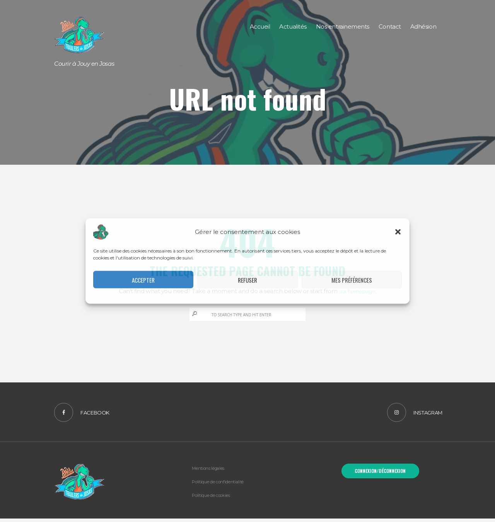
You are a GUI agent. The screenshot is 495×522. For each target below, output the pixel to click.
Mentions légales (212, 471)
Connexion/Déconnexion (380, 475)
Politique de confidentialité (224, 485)
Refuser (247, 279)
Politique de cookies (216, 498)
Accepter (143, 279)
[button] (398, 232)
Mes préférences (351, 279)
